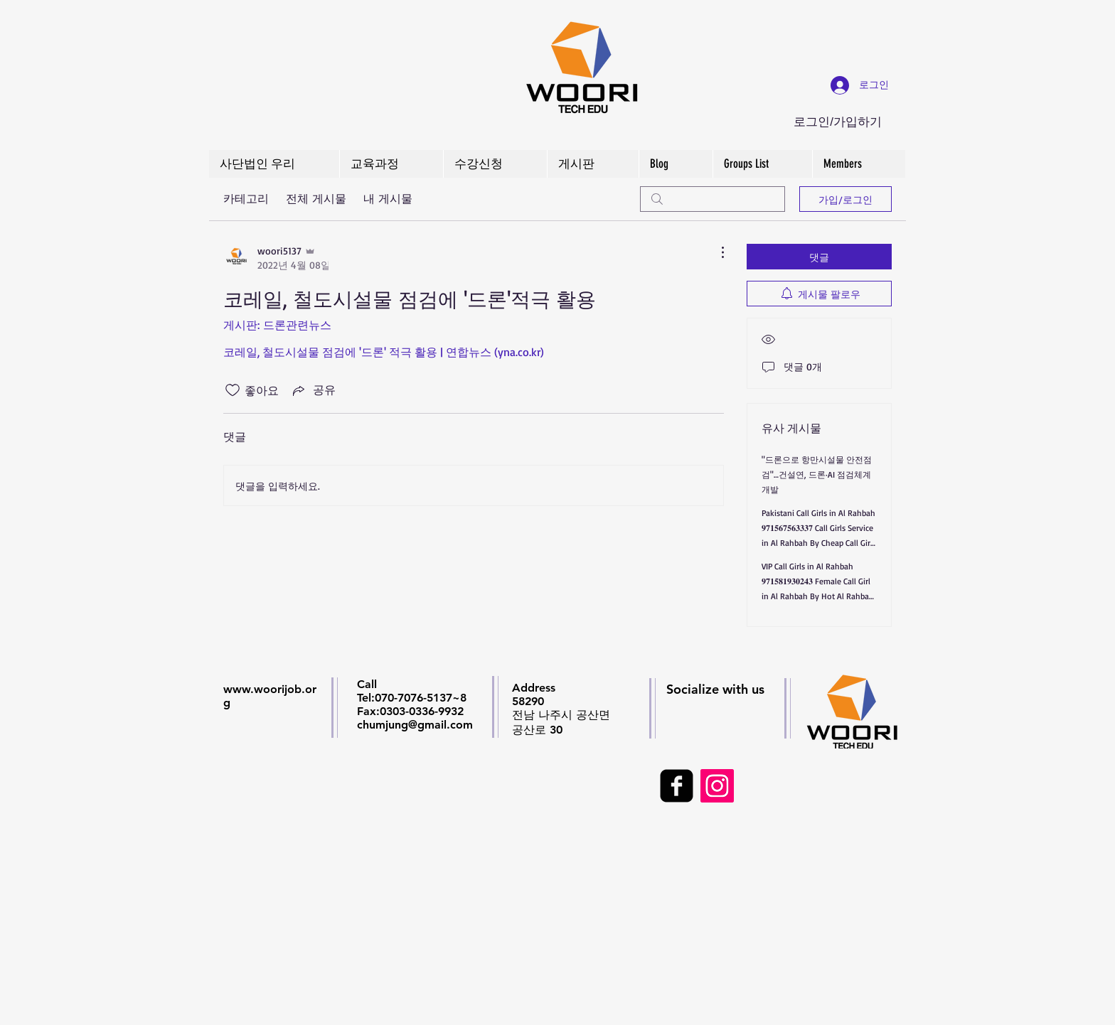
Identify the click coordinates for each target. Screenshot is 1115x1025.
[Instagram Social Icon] (717, 786)
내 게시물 (387, 198)
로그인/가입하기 (838, 122)
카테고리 (246, 198)
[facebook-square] (676, 786)
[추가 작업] (715, 252)
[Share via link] (313, 390)
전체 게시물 (316, 198)
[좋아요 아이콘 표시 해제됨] (232, 390)
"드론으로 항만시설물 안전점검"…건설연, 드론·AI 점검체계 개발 (817, 474)
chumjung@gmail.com (415, 724)
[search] (712, 199)
